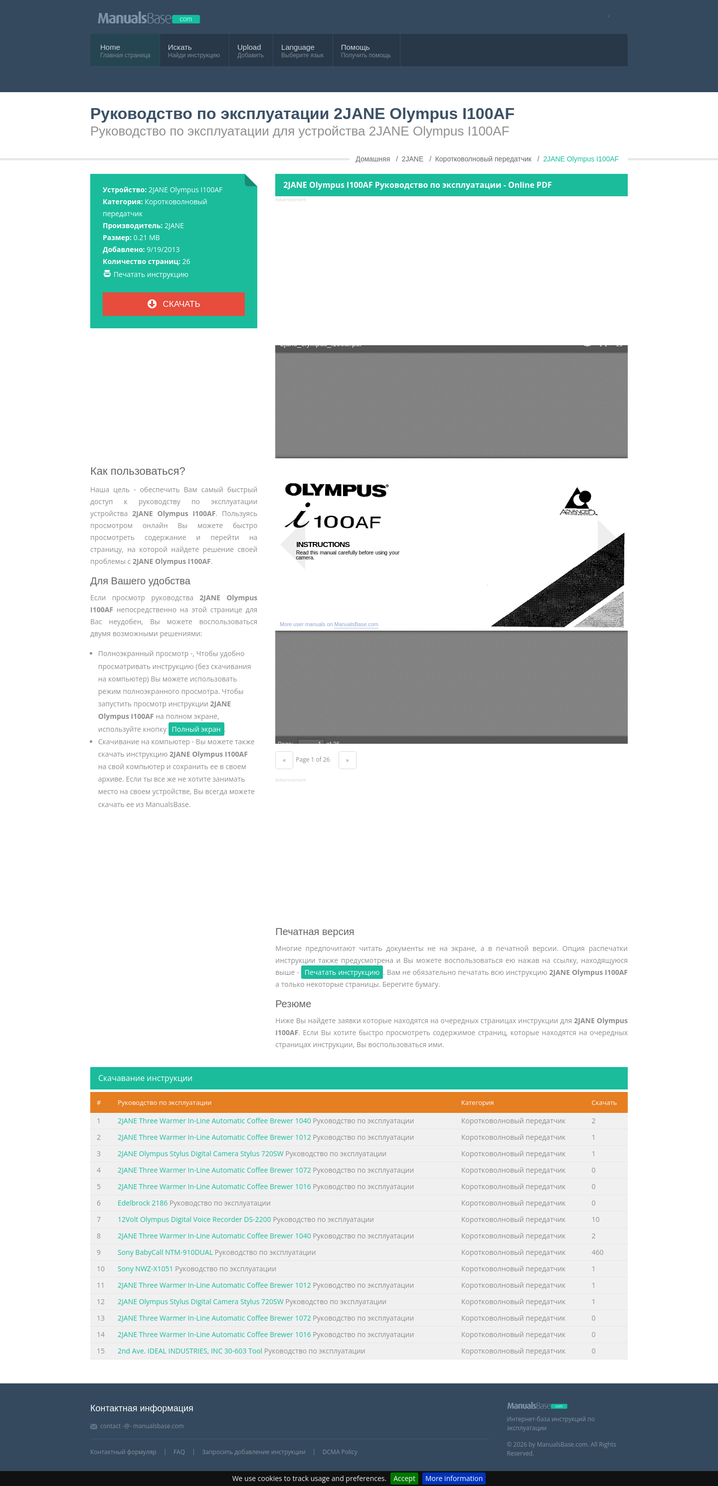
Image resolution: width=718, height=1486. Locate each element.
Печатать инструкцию (151, 274)
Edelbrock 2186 (143, 1203)
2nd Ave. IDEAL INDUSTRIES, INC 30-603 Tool (190, 1350)
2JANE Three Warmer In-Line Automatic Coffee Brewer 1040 (214, 1120)
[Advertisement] (173, 400)
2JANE (174, 225)
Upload (249, 47)
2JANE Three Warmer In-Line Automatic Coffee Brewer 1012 (214, 1137)
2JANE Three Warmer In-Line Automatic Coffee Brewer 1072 (214, 1170)
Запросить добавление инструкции (253, 1452)
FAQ (179, 1452)
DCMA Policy (340, 1452)
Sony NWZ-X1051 (145, 1268)
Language (298, 47)
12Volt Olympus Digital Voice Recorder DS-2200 (194, 1219)
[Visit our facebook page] (605, 17)
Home (110, 47)
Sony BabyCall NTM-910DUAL (165, 1252)
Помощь (355, 47)
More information (454, 1478)
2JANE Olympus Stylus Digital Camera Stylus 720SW (201, 1153)
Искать (180, 47)
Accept (404, 1478)
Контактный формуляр (123, 1452)
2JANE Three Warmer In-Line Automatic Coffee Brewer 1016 (214, 1186)
